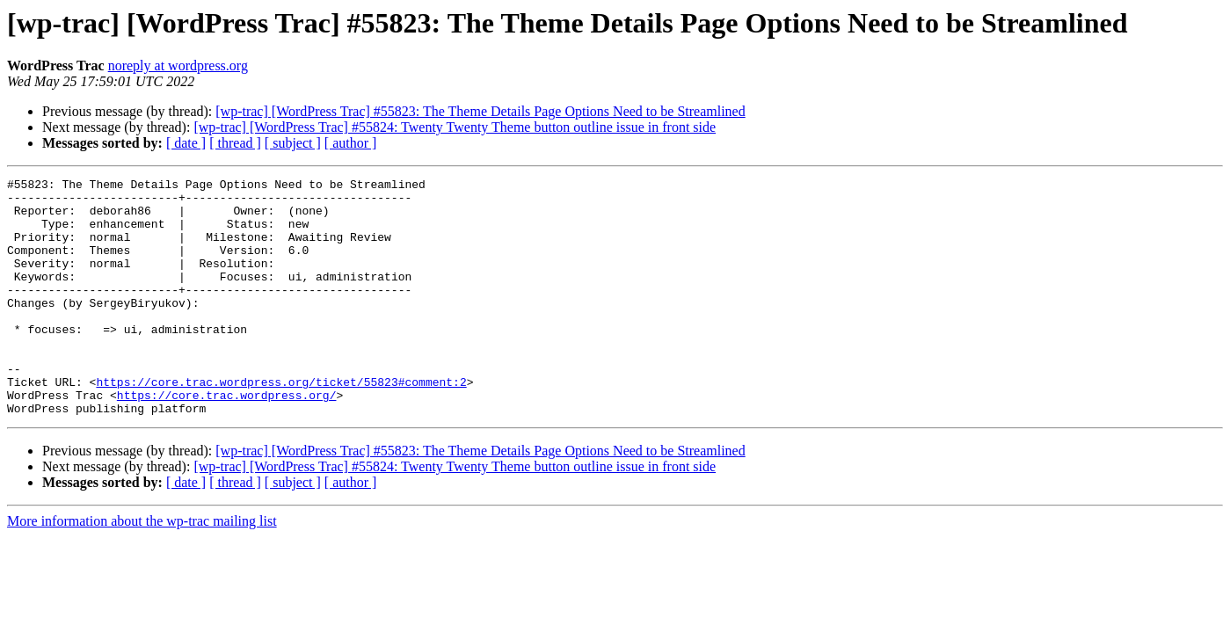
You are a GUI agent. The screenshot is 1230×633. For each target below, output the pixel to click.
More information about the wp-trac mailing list (142, 568)
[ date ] (186, 142)
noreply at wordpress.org (178, 65)
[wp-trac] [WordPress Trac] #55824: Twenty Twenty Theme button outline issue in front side (454, 127)
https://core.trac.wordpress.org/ (227, 439)
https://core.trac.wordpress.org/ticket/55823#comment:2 (281, 424)
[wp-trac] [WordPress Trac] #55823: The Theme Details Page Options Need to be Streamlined (480, 111)
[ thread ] (235, 142)
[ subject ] (293, 142)
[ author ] (350, 142)
